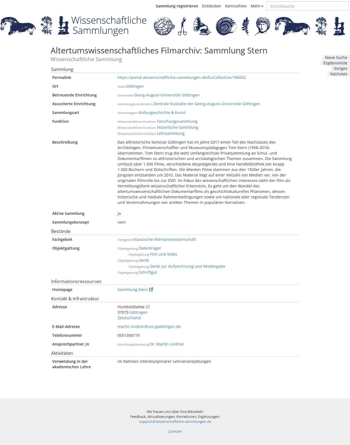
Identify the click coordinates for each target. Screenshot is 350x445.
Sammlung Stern (135, 289)
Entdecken (211, 5)
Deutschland (129, 317)
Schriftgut (148, 272)
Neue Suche (336, 57)
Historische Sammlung (177, 127)
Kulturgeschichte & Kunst (162, 112)
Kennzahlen (236, 5)
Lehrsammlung (171, 133)
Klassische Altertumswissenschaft (165, 239)
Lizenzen (175, 431)
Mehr (257, 5)
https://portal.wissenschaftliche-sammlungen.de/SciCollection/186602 (182, 77)
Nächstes (338, 73)
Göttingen (135, 86)
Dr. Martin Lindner (167, 344)
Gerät (144, 260)
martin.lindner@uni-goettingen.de (149, 326)
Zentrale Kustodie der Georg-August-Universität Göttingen (207, 103)
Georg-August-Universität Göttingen (167, 95)
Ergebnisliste (335, 62)
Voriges (340, 68)
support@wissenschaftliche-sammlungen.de (175, 421)
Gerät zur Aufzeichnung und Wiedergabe (187, 266)
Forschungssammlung (177, 121)
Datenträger (150, 248)
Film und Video (163, 254)
